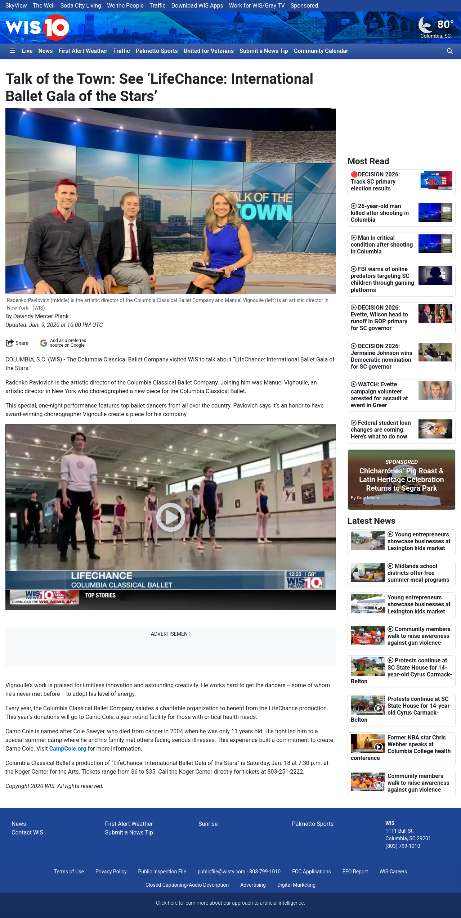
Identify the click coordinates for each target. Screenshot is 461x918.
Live (27, 51)
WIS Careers (393, 871)
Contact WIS (27, 832)
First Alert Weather (82, 51)
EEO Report (355, 871)
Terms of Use (69, 871)
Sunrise (208, 823)
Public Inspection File (162, 871)
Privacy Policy (111, 871)
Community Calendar (321, 51)
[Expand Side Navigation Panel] (12, 51)
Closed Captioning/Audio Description (187, 885)
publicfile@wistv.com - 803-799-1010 (239, 871)
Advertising (253, 885)
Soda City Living (81, 5)
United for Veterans (209, 51)
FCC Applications (311, 871)
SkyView (16, 5)
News (46, 51)
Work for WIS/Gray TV (257, 5)
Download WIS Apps (197, 5)
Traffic (157, 5)
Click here (167, 903)
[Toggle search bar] (450, 51)
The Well (44, 5)
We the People (125, 5)
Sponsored (304, 5)
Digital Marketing (296, 885)
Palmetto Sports (157, 51)
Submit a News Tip (264, 51)
